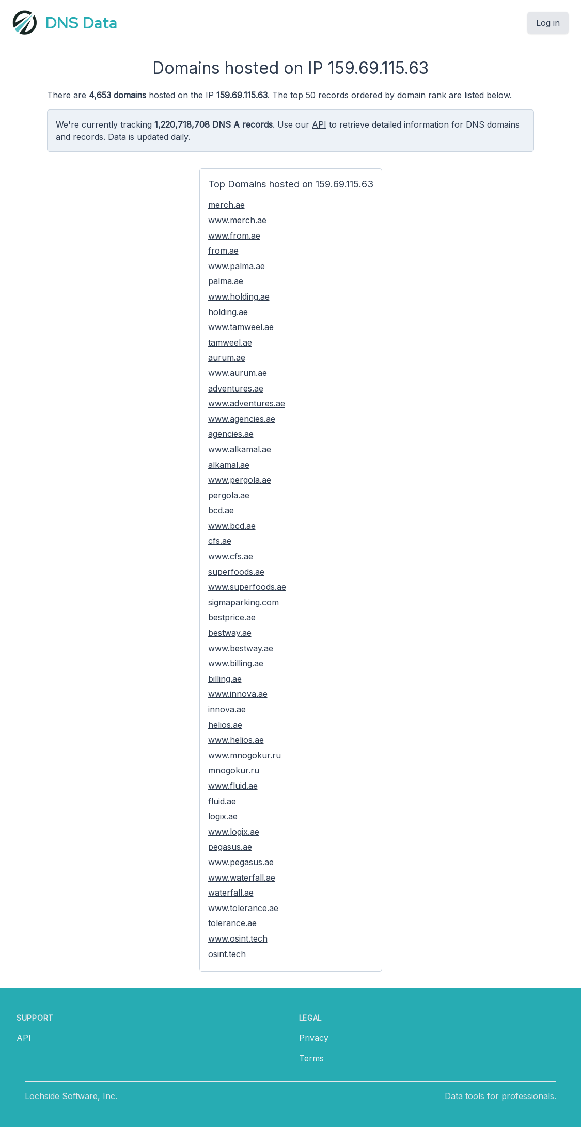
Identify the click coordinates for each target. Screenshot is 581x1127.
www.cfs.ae (230, 556)
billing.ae (225, 679)
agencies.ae (231, 434)
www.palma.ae (236, 266)
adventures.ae (235, 388)
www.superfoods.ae (247, 587)
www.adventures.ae (246, 403)
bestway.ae (230, 633)
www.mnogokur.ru (244, 755)
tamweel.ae (230, 342)
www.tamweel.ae (241, 327)
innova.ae (227, 709)
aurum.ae (226, 357)
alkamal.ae (228, 465)
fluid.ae (222, 801)
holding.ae (228, 312)
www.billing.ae (235, 663)
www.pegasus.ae (241, 862)
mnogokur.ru (233, 770)
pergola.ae (228, 495)
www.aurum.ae (237, 373)
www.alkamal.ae (239, 449)
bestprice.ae (232, 617)
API (319, 124)
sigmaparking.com (243, 602)
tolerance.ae (232, 923)
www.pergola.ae (239, 480)
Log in (548, 23)
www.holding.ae (239, 296)
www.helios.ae (236, 739)
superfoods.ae (236, 572)
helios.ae (225, 724)
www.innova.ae (238, 693)
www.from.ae (234, 235)
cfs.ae (219, 541)
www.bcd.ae (232, 526)
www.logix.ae (233, 831)
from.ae (223, 250)
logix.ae (223, 816)
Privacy (313, 1037)
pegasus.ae (230, 846)
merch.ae (226, 204)
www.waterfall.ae (241, 877)
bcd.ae (221, 510)
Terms (311, 1058)
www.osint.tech (238, 938)
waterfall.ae (231, 892)
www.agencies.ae (241, 419)
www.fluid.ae (233, 785)
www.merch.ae (237, 220)
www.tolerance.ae (243, 908)
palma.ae (225, 281)
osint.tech (227, 954)
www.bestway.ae (240, 648)
